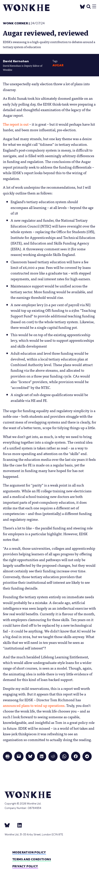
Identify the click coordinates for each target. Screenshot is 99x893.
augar (58, 65)
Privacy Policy (25, 866)
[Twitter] (82, 6)
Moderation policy (29, 852)
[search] (88, 6)
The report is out (16, 124)
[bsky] (9, 824)
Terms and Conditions (31, 859)
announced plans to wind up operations (34, 705)
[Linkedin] (18, 824)
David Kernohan (16, 61)
